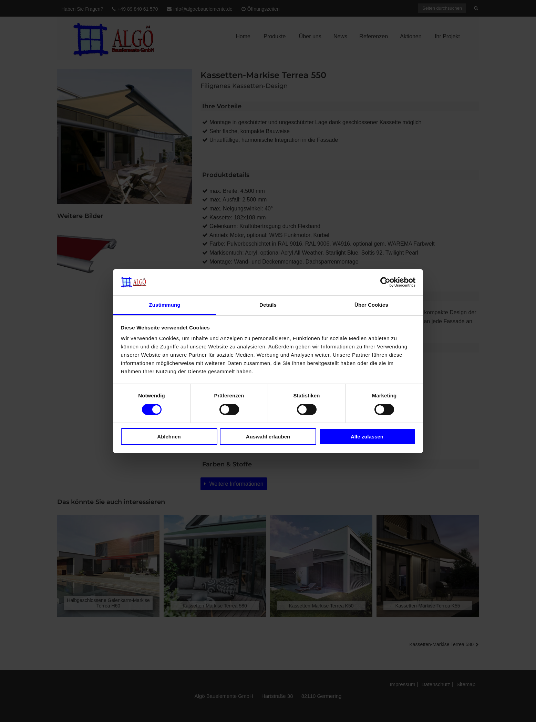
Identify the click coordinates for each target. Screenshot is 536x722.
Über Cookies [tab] (371, 305)
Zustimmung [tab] (165, 305)
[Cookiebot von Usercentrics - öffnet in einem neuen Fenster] (385, 282)
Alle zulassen (367, 436)
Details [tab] (268, 305)
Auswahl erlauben (268, 436)
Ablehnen (169, 436)
